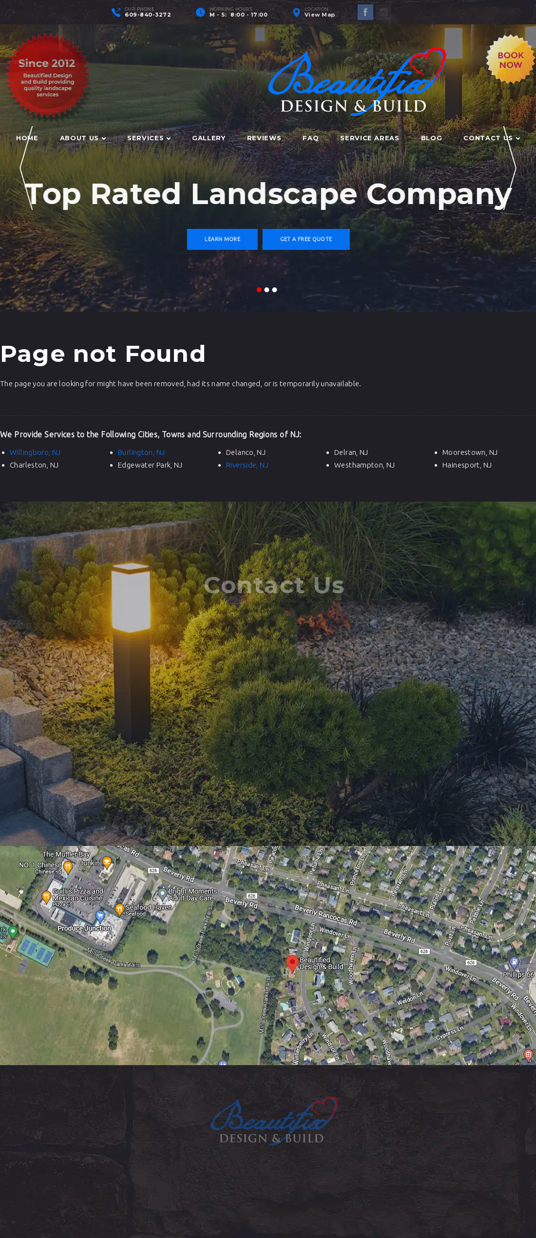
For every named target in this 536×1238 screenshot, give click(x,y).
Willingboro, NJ (35, 452)
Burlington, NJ (141, 452)
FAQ (311, 138)
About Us (79, 138)
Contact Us (488, 138)
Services (145, 138)
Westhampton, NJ (364, 465)
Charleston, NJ (34, 465)
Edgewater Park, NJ (150, 465)
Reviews (264, 138)
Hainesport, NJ (467, 465)
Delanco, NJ (246, 452)
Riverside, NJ (247, 465)
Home (27, 138)
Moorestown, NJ (470, 452)
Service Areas (369, 138)
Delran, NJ (351, 452)
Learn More (223, 239)
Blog (431, 138)
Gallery (209, 138)
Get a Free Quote (307, 239)
